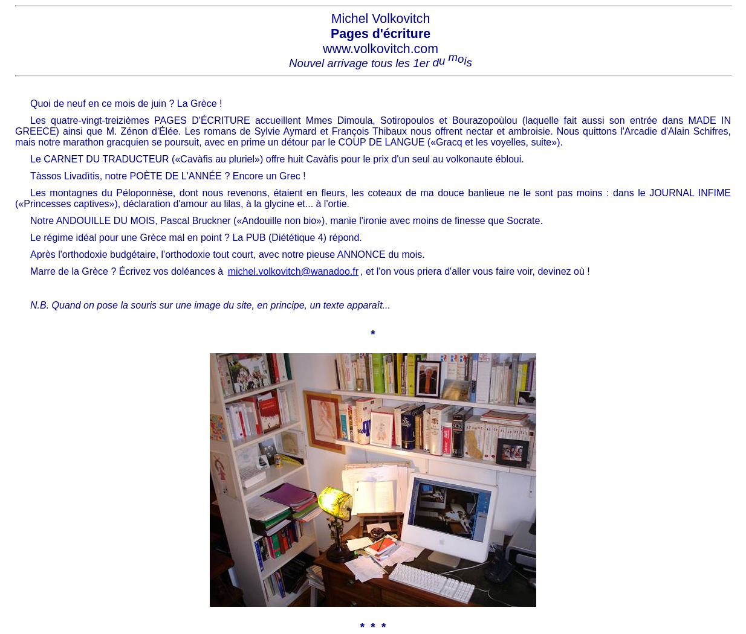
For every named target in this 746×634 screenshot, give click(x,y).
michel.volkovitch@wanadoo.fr (293, 271)
